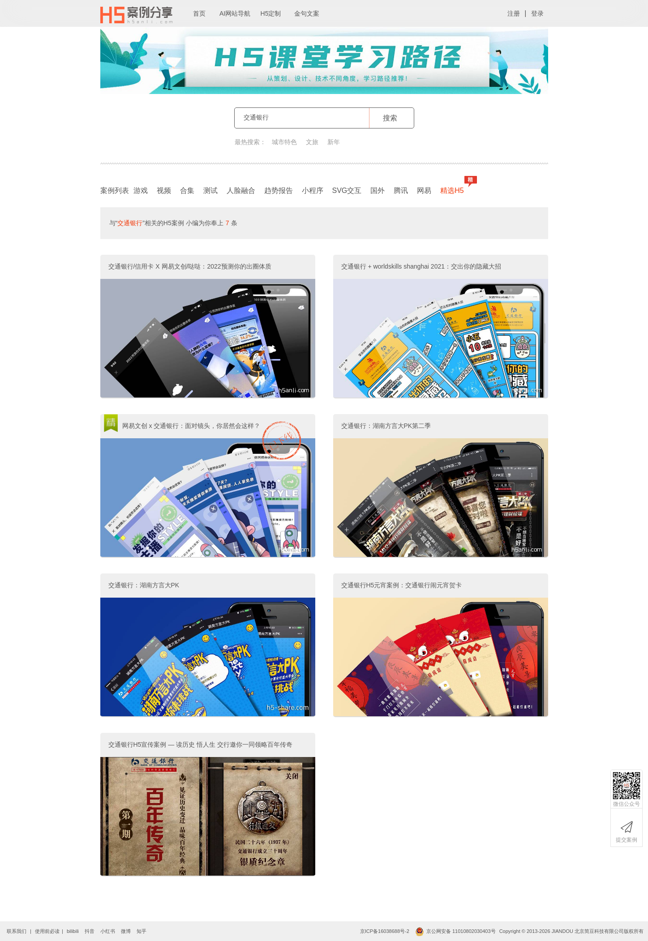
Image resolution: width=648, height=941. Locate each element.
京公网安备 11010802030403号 (455, 931)
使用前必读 (47, 931)
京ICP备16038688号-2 (384, 931)
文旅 (312, 141)
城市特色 (284, 141)
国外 (377, 190)
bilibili (73, 931)
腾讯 (401, 190)
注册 (513, 13)
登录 (537, 13)
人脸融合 (241, 190)
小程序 (312, 190)
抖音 (89, 931)
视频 (164, 190)
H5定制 (271, 13)
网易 (424, 190)
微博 (126, 931)
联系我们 (16, 931)
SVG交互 (347, 190)
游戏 (140, 190)
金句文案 (306, 13)
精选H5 (454, 188)
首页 (199, 13)
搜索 (390, 118)
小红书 (107, 931)
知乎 (141, 931)
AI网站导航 (234, 13)
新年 (333, 141)
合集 (187, 190)
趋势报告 (278, 190)
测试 (210, 190)
